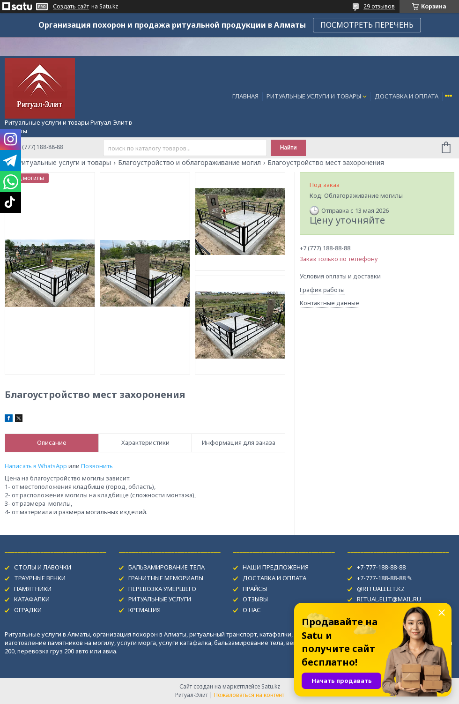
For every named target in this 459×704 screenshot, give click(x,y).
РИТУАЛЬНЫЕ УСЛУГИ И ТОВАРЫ (314, 96)
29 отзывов (379, 6)
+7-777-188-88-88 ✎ (384, 578)
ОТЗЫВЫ (255, 599)
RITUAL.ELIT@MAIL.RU (389, 599)
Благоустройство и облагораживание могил (189, 162)
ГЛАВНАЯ (245, 96)
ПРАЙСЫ (255, 588)
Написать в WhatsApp (36, 466)
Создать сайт (71, 6)
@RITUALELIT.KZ (381, 588)
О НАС (252, 610)
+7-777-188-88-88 (381, 567)
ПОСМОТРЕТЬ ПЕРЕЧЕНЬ (367, 25)
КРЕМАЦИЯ (144, 610)
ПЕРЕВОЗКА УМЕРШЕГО (162, 588)
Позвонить (97, 466)
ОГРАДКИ (28, 610)
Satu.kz (270, 686)
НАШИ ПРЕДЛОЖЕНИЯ (276, 567)
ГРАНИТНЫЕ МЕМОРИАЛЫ (165, 578)
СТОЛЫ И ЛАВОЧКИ (42, 567)
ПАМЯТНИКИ (33, 588)
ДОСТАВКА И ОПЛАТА (406, 96)
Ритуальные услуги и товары (64, 162)
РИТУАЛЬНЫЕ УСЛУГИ (159, 599)
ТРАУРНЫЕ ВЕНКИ (40, 578)
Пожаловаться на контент (249, 695)
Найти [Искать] (288, 147)
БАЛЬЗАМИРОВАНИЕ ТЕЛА (166, 567)
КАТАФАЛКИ (32, 599)
